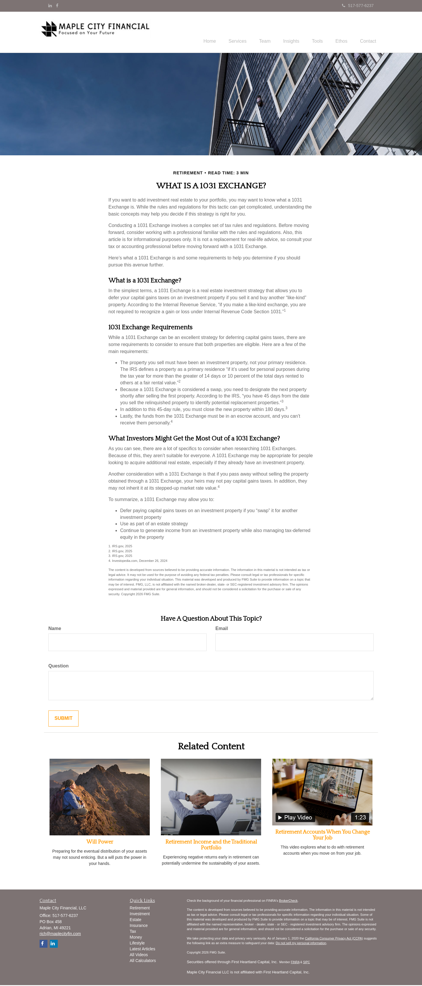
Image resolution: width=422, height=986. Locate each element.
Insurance (139, 926)
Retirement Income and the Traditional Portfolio (211, 846)
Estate (136, 920)
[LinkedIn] (50, 5)
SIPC (306, 963)
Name (54, 629)
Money (136, 937)
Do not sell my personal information (301, 944)
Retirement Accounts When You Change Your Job (322, 836)
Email (221, 629)
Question (58, 666)
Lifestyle (137, 943)
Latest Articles (142, 949)
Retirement (140, 908)
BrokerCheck (288, 901)
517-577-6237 (358, 5)
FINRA (295, 963)
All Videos (139, 955)
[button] (226, 32)
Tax (133, 932)
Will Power (99, 843)
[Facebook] (57, 5)
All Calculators (143, 961)
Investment (140, 914)
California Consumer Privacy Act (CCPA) (334, 939)
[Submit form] (63, 719)
